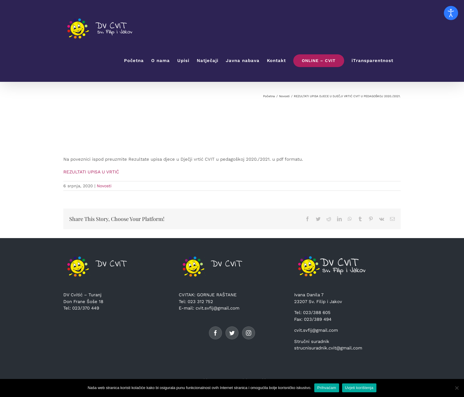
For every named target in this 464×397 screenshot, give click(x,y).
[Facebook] (215, 332)
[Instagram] (248, 332)
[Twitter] (232, 332)
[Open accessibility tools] (451, 13)
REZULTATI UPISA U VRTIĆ (91, 172)
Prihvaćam (326, 387)
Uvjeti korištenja (359, 387)
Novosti (104, 185)
